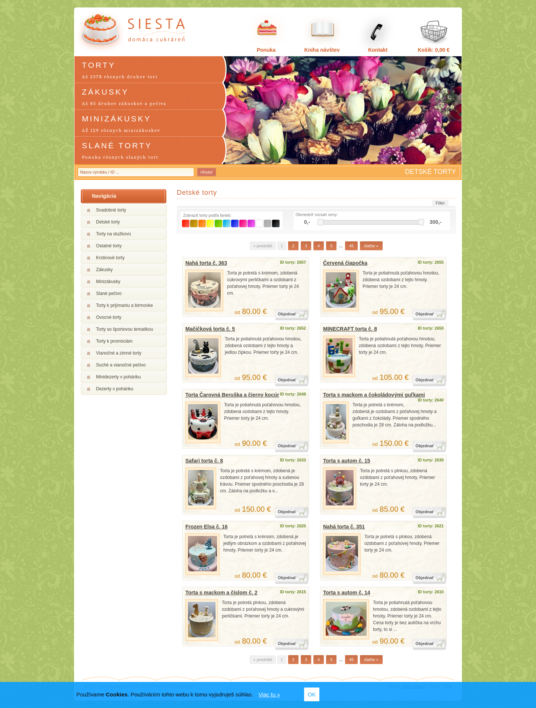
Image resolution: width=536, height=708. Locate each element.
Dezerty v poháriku (114, 388)
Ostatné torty (109, 245)
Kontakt (377, 50)
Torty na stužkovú (113, 233)
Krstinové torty (110, 257)
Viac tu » (269, 694)
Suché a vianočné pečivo (121, 365)
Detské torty (108, 222)
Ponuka (266, 50)
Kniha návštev (322, 50)
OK (312, 694)
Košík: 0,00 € (434, 50)
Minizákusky (108, 281)
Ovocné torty (108, 317)
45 (351, 246)
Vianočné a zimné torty (118, 353)
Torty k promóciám (114, 341)
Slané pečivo (109, 293)
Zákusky (104, 269)
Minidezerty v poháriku (118, 377)
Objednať (287, 314)
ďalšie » (371, 246)
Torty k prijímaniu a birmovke (124, 305)
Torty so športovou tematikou (124, 329)
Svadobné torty (111, 210)
